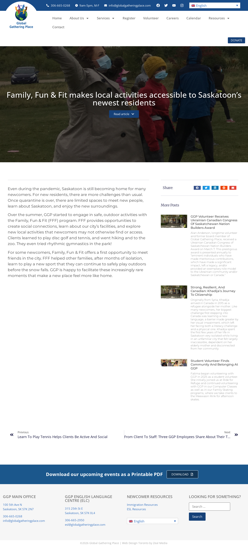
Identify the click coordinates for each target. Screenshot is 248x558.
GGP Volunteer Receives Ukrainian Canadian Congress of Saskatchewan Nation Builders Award (214, 222)
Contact (58, 27)
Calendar (193, 18)
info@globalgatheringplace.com (24, 521)
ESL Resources (136, 509)
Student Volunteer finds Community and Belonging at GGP (214, 364)
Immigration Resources (142, 505)
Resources (219, 18)
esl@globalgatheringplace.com (85, 524)
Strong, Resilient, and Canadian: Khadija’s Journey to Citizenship (213, 291)
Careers (172, 18)
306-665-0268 (12, 516)
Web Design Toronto (135, 543)
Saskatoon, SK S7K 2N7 (18, 509)
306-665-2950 (74, 520)
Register (129, 18)
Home (57, 18)
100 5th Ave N (12, 505)
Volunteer (151, 18)
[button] (214, 6)
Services (106, 18)
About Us (79, 18)
